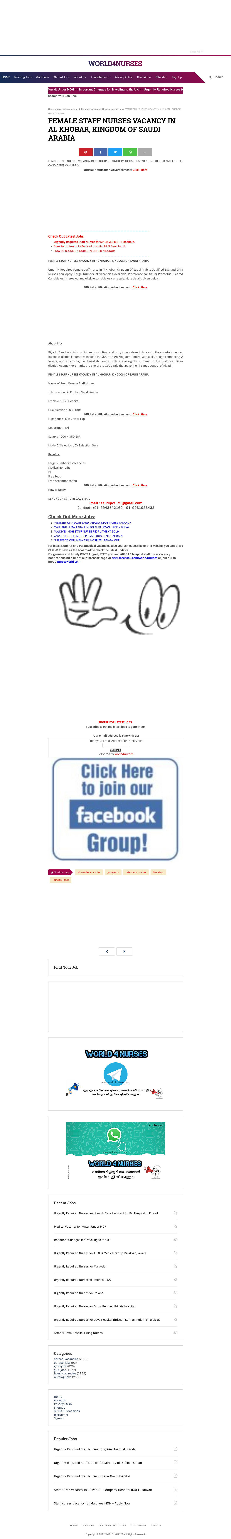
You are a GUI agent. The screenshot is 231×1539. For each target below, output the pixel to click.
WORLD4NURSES (115, 63)
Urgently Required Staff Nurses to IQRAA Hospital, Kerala (95, 1449)
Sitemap (59, 1408)
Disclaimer (144, 77)
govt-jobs (60, 1366)
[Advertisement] (115, 28)
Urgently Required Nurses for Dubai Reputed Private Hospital (94, 1306)
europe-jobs (62, 1363)
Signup (58, 1418)
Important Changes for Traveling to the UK (112, 89)
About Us (60, 1400)
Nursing (106, 109)
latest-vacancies (93, 109)
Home (51, 109)
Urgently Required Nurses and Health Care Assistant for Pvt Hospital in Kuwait (106, 1213)
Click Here (140, 170)
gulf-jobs (79, 109)
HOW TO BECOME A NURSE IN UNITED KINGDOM (84, 251)
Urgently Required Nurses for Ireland (78, 1293)
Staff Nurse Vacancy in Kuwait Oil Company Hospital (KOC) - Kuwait (103, 1490)
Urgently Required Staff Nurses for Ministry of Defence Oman (98, 1463)
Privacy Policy (63, 1404)
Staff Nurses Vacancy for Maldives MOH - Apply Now (92, 1503)
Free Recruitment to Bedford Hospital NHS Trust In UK (89, 246)
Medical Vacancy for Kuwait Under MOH (49, 89)
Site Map (161, 77)
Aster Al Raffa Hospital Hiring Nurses (78, 1333)
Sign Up (177, 77)
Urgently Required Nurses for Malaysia (80, 1266)
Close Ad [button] (196, 51)
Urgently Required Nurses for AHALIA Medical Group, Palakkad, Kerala (100, 1253)
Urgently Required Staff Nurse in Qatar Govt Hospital (92, 1476)
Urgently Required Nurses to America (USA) (83, 1280)
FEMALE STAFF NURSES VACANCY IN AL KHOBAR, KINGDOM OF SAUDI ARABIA (112, 129)
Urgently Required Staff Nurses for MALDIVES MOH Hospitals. (94, 242)
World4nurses (124, 754)
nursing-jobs (117, 109)
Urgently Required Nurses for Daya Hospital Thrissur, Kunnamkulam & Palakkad (107, 1320)
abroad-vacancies (64, 109)
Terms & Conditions (67, 1411)
